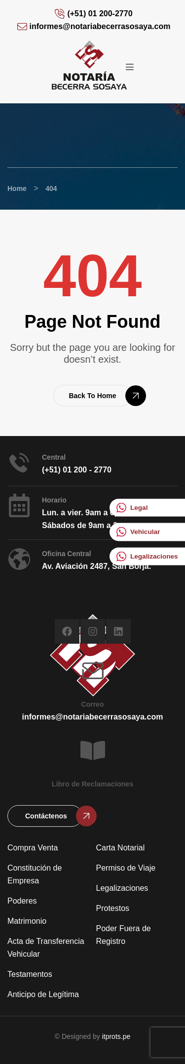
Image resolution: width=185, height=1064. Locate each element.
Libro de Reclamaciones (93, 784)
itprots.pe (116, 1036)
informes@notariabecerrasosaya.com (92, 717)
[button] (92, 396)
